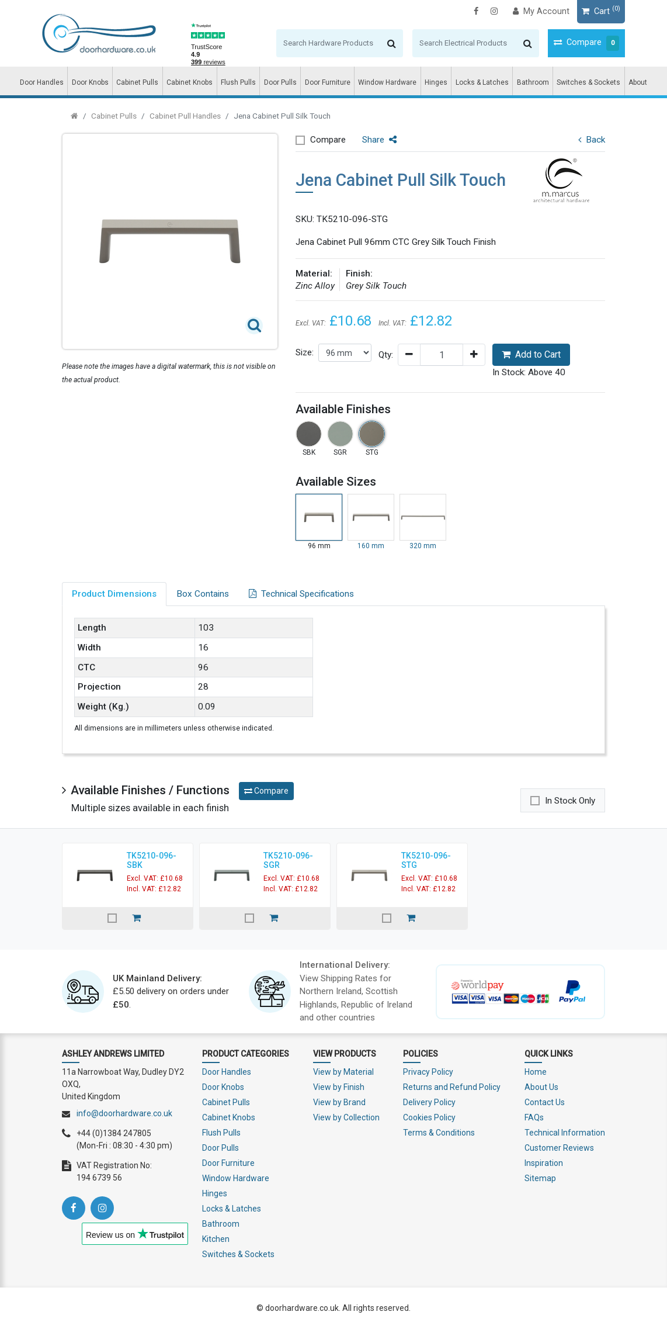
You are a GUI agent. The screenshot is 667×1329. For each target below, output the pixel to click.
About (637, 82)
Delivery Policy (429, 1102)
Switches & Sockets (588, 82)
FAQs (534, 1117)
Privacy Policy (428, 1072)
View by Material (343, 1072)
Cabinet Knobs (189, 82)
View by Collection (346, 1117)
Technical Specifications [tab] (301, 594)
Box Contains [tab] (202, 594)
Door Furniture (327, 82)
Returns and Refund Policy (452, 1087)
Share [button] (379, 139)
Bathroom (533, 82)
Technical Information (564, 1132)
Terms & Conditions (439, 1132)
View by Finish (338, 1087)
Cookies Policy (429, 1117)
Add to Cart (531, 354)
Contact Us (544, 1102)
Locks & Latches (482, 82)
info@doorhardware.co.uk (124, 1113)
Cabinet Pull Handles (185, 115)
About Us (541, 1087)
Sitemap (540, 1178)
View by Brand (339, 1102)
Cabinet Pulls (137, 82)
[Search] (308, 43)
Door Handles (42, 82)
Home (535, 1072)
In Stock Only (570, 800)
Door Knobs (90, 82)
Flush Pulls (238, 82)
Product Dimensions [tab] (114, 594)
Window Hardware (387, 82)
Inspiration (543, 1163)
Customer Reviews (559, 1148)
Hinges (436, 82)
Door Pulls (280, 82)
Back (591, 139)
